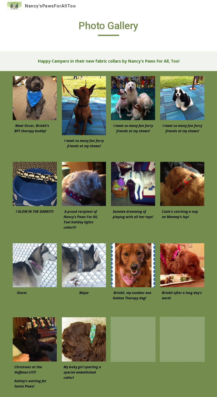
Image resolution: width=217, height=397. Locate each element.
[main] (108, 28)
